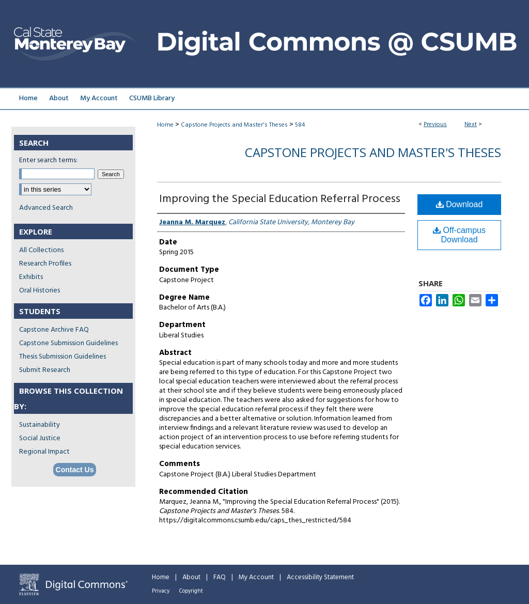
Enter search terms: (48, 160)
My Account (256, 577)
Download (459, 204)
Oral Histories (39, 291)
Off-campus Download (459, 235)
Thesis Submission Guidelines (62, 357)
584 (300, 125)
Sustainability (39, 425)
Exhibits (31, 277)
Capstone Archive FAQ (54, 330)
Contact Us (75, 470)
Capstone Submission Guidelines (68, 343)
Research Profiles (45, 264)
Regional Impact (44, 452)
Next (470, 124)
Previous (435, 124)
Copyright (191, 591)
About (191, 577)
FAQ (219, 577)
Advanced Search (46, 208)
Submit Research (44, 370)
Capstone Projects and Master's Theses (234, 125)
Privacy (160, 591)
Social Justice (39, 438)
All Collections (41, 250)
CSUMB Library (152, 98)
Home (165, 125)
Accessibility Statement (320, 577)
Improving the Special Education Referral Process (279, 199)
